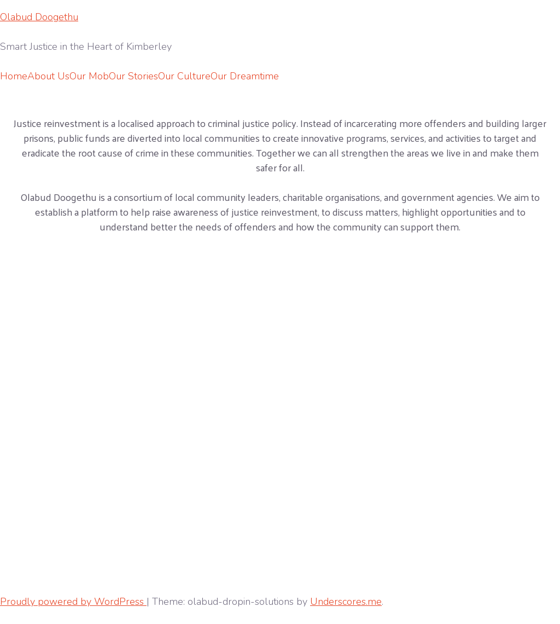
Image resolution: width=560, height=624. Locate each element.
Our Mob (89, 76)
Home (13, 76)
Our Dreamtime (245, 76)
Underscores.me (346, 601)
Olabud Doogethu (39, 17)
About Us (48, 76)
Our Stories (133, 76)
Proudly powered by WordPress (73, 601)
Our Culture (184, 76)
